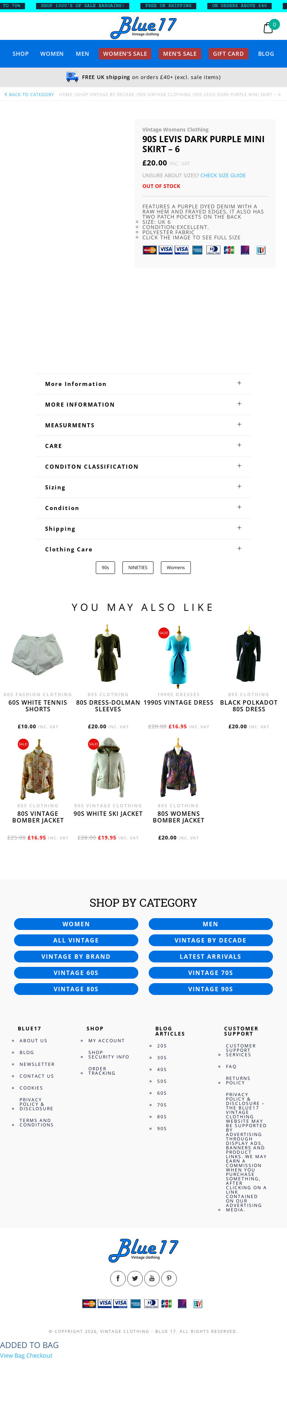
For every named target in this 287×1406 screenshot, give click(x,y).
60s (162, 1093)
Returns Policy (238, 1080)
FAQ (231, 1066)
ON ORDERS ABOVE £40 (245, 5)
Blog (266, 53)
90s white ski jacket (108, 814)
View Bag (12, 1355)
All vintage (76, 940)
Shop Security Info (108, 1054)
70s (162, 1105)
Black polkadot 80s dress (249, 705)
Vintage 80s (76, 989)
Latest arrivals (211, 956)
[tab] (143, 383)
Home (65, 94)
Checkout (39, 1355)
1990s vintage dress (179, 702)
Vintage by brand (76, 956)
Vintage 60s (76, 973)
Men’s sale (180, 53)
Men (82, 53)
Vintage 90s (210, 989)
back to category (29, 94)
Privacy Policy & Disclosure (37, 1104)
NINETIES (138, 567)
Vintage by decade (211, 940)
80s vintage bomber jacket (38, 817)
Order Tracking (102, 1070)
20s (162, 1046)
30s (162, 1057)
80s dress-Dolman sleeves (108, 705)
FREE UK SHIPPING (174, 5)
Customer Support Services (241, 1050)
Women (52, 53)
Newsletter (37, 1064)
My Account (106, 1040)
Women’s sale (125, 53)
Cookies (31, 1088)
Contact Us (37, 1076)
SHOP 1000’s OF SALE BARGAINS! (88, 5)
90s (105, 567)
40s (162, 1069)
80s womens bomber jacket (179, 817)
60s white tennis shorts (38, 705)
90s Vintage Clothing (164, 94)
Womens (176, 567)
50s (162, 1081)
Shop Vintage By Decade (105, 94)
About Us (34, 1040)
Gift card (228, 53)
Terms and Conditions (37, 1122)
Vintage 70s (210, 973)
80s (162, 1116)
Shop (20, 53)
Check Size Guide (223, 175)
